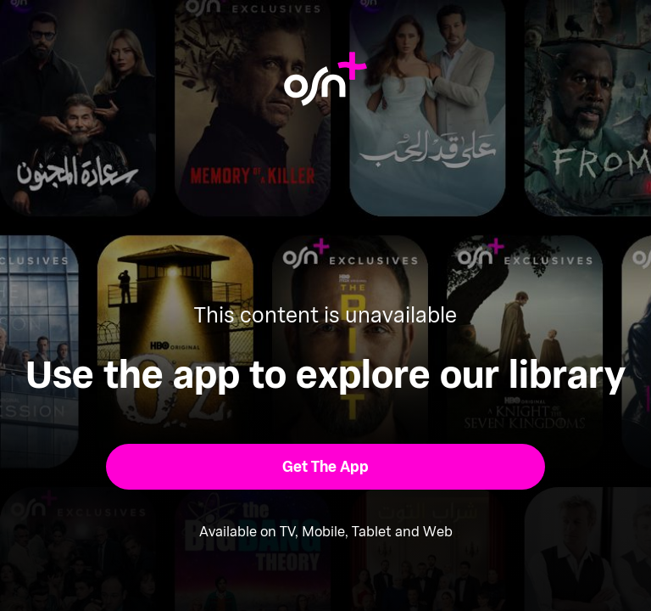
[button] (326, 467)
